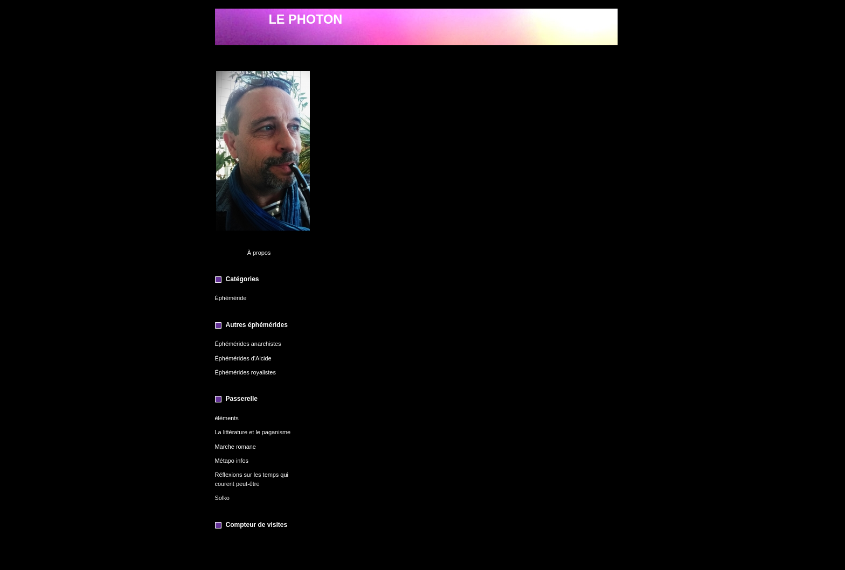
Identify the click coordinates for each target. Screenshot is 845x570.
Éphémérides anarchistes (248, 343)
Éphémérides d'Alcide (243, 358)
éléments (227, 418)
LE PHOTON (306, 19)
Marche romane (235, 446)
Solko (222, 498)
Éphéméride (231, 298)
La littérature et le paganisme (253, 432)
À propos (259, 252)
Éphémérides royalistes (245, 372)
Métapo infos (231, 460)
